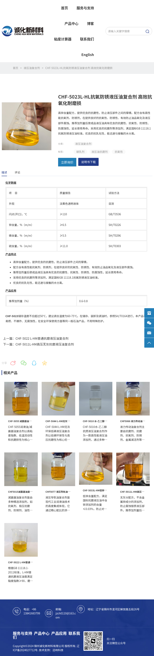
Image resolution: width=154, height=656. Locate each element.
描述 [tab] (4, 172)
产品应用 (59, 633)
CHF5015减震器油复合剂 (21, 491)
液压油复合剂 (32, 68)
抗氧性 (119, 152)
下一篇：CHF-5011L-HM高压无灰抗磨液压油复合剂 (38, 344)
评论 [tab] (17, 172)
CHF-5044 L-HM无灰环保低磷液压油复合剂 (68, 421)
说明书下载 (88, 162)
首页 (15, 68)
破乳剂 (80, 152)
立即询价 (67, 162)
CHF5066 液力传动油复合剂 (134, 421)
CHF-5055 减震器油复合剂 (22, 421)
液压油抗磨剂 (99, 152)
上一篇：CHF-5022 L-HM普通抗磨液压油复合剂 (35, 338)
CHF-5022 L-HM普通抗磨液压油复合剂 (28, 562)
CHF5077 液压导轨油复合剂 (60, 491)
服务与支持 (22, 633)
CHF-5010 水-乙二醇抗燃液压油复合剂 (103, 421)
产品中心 (41, 633)
